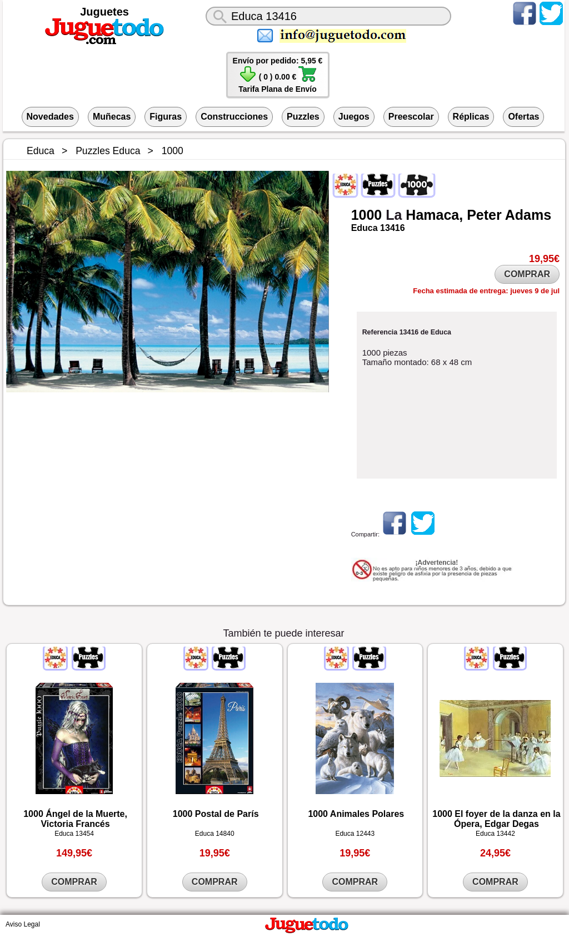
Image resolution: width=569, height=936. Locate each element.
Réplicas (471, 116)
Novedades (50, 116)
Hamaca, (434, 215)
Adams (528, 215)
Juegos (354, 116)
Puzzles (303, 116)
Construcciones (234, 116)
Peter (484, 215)
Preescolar (411, 116)
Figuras (165, 116)
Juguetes (104, 12)
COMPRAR (527, 274)
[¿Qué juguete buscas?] (328, 16)
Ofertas (523, 116)
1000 (366, 215)
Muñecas (112, 116)
